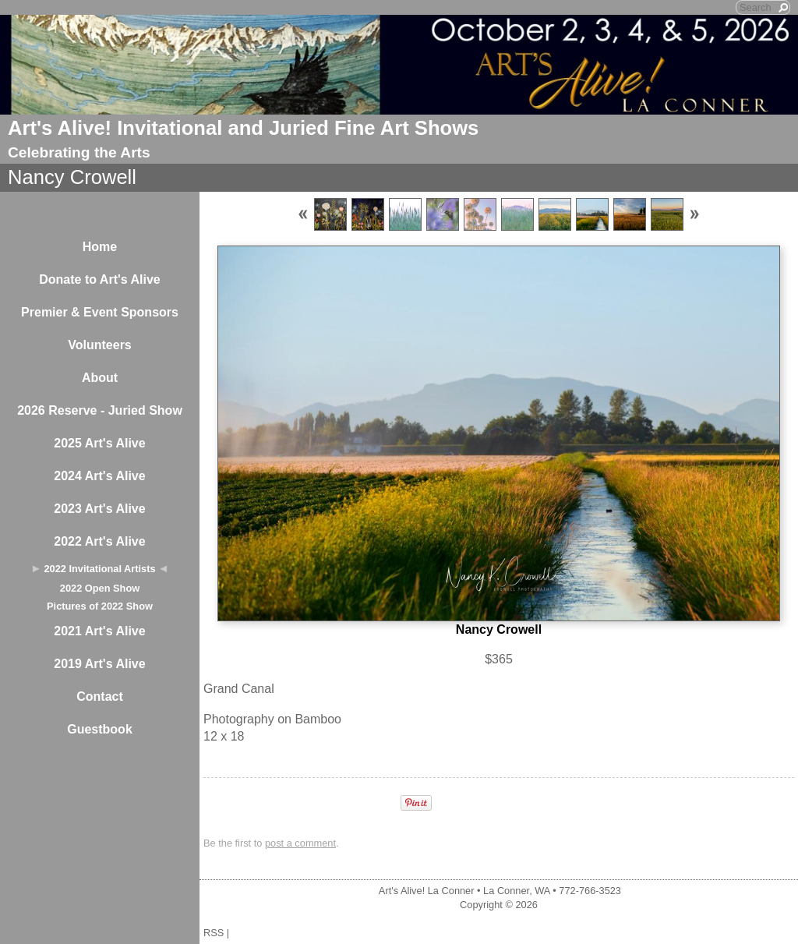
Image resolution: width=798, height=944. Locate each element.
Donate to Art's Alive (100, 279)
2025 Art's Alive (99, 443)
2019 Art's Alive (99, 663)
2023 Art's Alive (99, 508)
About (100, 377)
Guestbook (99, 729)
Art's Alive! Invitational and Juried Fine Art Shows (243, 128)
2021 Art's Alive (99, 631)
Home (100, 246)
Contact (99, 696)
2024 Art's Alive (99, 476)
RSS (213, 933)
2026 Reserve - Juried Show (99, 410)
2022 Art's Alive (99, 541)
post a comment (300, 843)
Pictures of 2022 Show (100, 606)
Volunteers (100, 345)
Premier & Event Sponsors (99, 312)
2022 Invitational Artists (99, 569)
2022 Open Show (99, 588)
